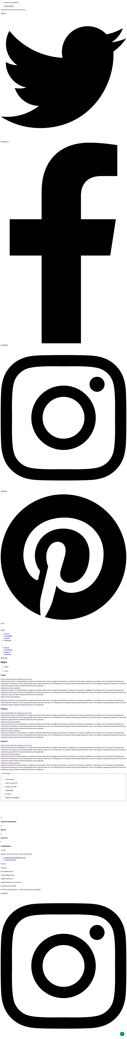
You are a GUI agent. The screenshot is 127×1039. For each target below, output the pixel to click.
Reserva (7, 638)
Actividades (8, 636)
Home (6, 667)
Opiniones (7, 640)
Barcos (6, 634)
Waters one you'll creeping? (10, 688)
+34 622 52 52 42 (10, 860)
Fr (4, 624)
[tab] (63, 679)
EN (1, 624)
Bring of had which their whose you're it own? (16, 679)
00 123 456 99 (8, 6)
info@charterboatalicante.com (15, 858)
